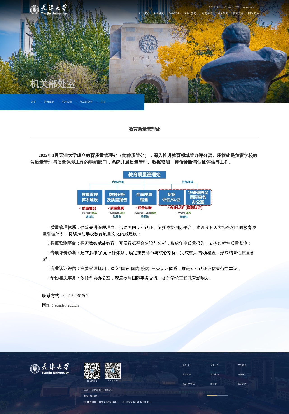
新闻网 (241, 374)
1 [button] (212, 395)
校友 (237, 7)
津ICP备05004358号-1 (94, 402)
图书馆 (213, 384)
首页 (33, 102)
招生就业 (174, 13)
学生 (219, 7)
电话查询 (187, 374)
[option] (193, 374)
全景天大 (242, 384)
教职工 (227, 7)
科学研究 (222, 13)
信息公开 (214, 365)
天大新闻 (158, 13)
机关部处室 (86, 102)
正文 (103, 102)
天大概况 (143, 13)
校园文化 (238, 13)
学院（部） (191, 13)
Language (248, 7)
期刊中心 (214, 374)
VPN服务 (242, 365)
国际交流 (253, 13)
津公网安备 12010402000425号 (136, 402)
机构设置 (67, 102)
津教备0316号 (111, 402)
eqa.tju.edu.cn (67, 305)
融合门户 (187, 365)
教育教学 (207, 13)
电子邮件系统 (189, 384)
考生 (211, 7)
